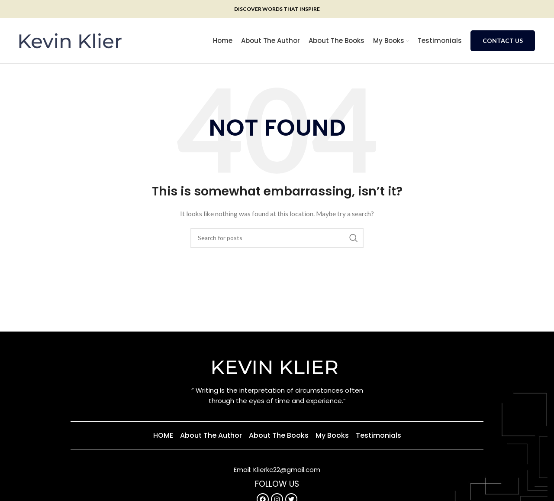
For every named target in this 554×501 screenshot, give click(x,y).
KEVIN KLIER (277, 367)
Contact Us (503, 40)
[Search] (277, 238)
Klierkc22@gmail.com (286, 469)
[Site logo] (70, 40)
